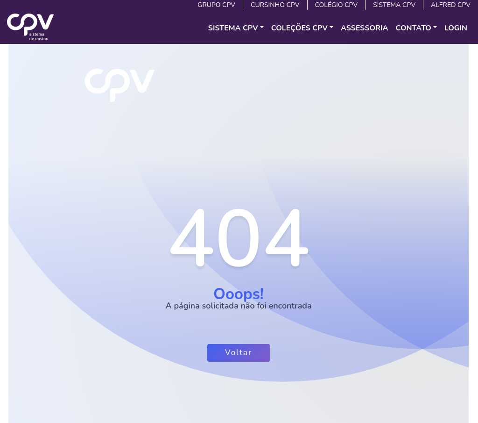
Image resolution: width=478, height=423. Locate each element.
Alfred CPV (451, 4)
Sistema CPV (394, 4)
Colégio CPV (336, 4)
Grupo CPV (216, 4)
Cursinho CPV (275, 4)
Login (455, 28)
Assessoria (364, 28)
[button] (235, 28)
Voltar (238, 352)
